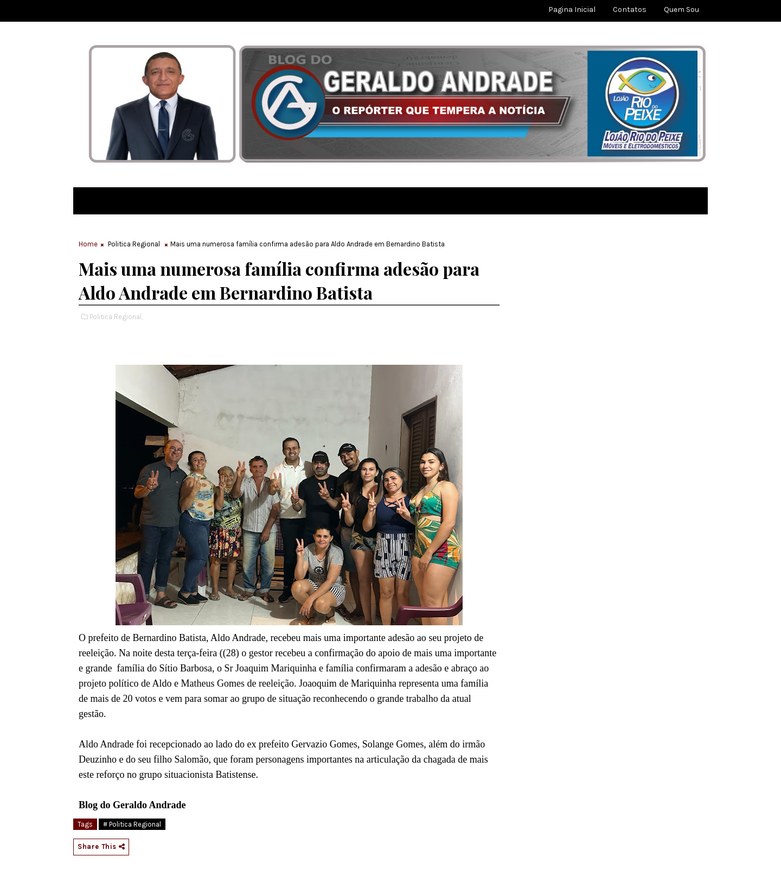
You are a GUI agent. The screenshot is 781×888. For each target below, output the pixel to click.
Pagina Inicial (572, 9)
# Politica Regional (132, 824)
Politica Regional (134, 244)
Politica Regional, (116, 317)
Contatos (629, 9)
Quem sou (681, 9)
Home (88, 244)
